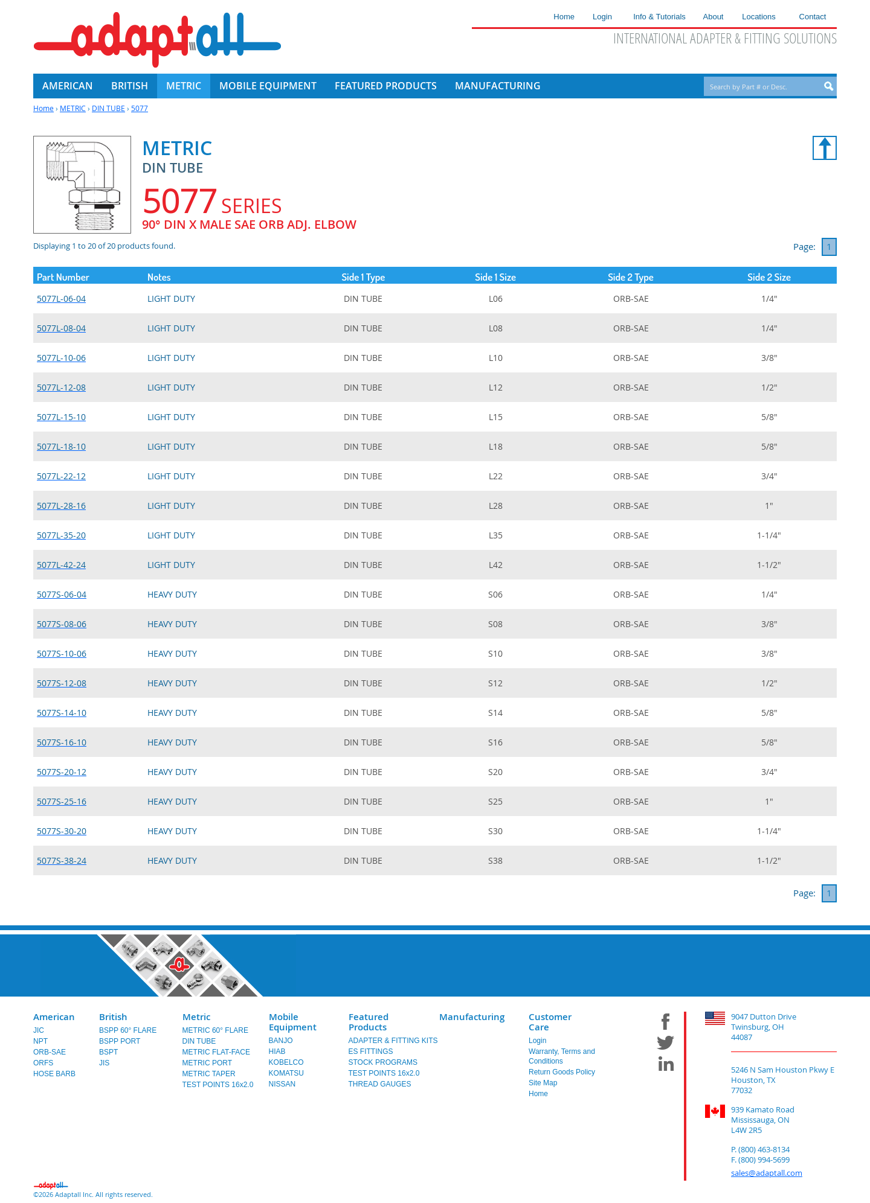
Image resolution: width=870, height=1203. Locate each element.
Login (537, 1040)
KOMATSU (286, 1073)
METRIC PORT (207, 1063)
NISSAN (282, 1084)
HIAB (277, 1051)
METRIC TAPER (209, 1074)
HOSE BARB (54, 1074)
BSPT (108, 1052)
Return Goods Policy (562, 1072)
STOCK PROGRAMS (383, 1062)
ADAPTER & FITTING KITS (393, 1040)
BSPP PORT (119, 1041)
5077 (139, 108)
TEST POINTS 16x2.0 (218, 1084)
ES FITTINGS (371, 1051)
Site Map (543, 1083)
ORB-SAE (49, 1052)
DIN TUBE (108, 108)
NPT (40, 1041)
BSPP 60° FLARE (127, 1030)
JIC (38, 1030)
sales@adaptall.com (766, 1172)
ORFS (43, 1063)
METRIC (73, 108)
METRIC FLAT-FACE (216, 1052)
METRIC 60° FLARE (215, 1030)
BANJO (281, 1040)
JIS (104, 1063)
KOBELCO (286, 1062)
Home (43, 108)
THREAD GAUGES (380, 1084)
